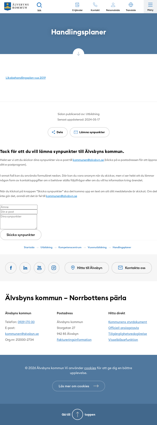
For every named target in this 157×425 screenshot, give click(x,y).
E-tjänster (77, 10)
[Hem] (16, 6)
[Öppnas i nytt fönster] (53, 267)
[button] (131, 6)
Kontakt (95, 10)
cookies (90, 368)
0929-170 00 (26, 322)
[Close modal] (1, 157)
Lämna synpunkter (92, 132)
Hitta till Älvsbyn (86, 268)
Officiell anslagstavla (123, 328)
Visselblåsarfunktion (123, 340)
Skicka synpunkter (21, 235)
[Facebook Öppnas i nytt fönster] (11, 267)
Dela (60, 132)
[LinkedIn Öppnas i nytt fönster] (25, 267)
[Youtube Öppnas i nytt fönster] (39, 267)
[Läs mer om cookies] (78, 386)
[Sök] (39, 6)
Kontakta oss (131, 268)
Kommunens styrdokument (127, 322)
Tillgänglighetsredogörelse (127, 334)
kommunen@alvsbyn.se (88, 160)
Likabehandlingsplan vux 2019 (26, 78)
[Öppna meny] (150, 6)
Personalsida (113, 10)
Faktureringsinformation (74, 340)
